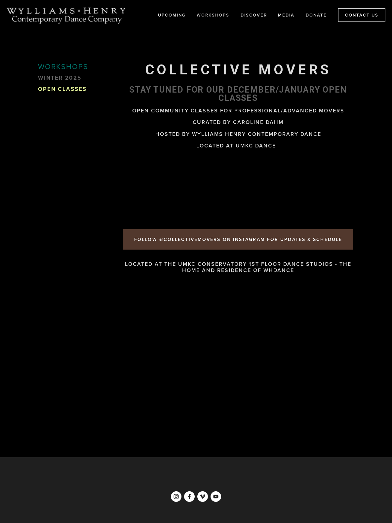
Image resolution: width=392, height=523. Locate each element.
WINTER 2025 (59, 78)
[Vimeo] (202, 496)
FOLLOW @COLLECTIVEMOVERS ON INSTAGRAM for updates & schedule (238, 239)
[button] (151, 189)
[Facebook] (189, 496)
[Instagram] (176, 496)
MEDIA (286, 15)
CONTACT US (361, 15)
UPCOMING (172, 15)
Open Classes (62, 89)
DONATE (316, 15)
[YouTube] (216, 496)
